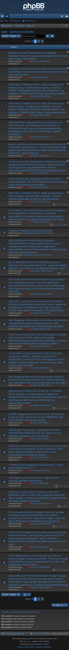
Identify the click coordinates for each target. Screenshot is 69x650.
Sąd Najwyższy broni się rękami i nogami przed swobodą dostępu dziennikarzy (34, 479)
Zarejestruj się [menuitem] (67, 17)
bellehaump (27, 233)
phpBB (30, 639)
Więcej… (3, 17)
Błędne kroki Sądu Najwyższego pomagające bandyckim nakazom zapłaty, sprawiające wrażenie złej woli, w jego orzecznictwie (38, 55)
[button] (42, 41)
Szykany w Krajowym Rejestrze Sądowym (30, 230)
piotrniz (26, 61)
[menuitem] (66, 26)
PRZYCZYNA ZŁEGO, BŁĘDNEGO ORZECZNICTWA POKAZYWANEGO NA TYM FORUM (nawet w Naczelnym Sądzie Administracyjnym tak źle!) (38, 181)
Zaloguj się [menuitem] (62, 17)
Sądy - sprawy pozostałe (17, 32)
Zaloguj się (16, 21)
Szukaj (5, 21)
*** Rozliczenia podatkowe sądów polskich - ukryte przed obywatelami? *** (36, 466)
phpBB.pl (46, 644)
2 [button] (38, 41)
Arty (29, 641)
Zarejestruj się (30, 21)
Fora (7, 17)
